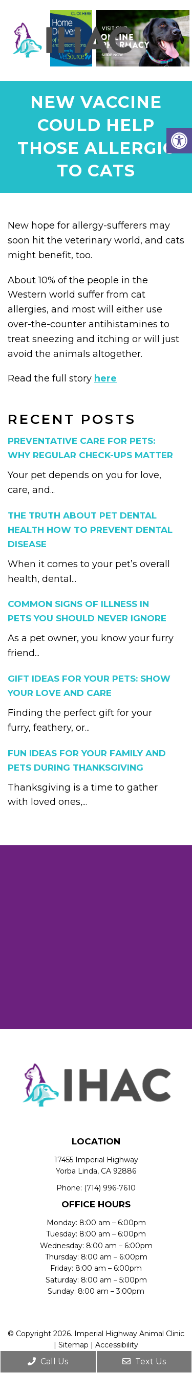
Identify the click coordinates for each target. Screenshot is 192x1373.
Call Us (48, 1361)
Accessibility (116, 1344)
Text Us (144, 1361)
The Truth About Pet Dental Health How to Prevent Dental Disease (90, 529)
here (105, 378)
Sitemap (73, 1344)
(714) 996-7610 (110, 1187)
